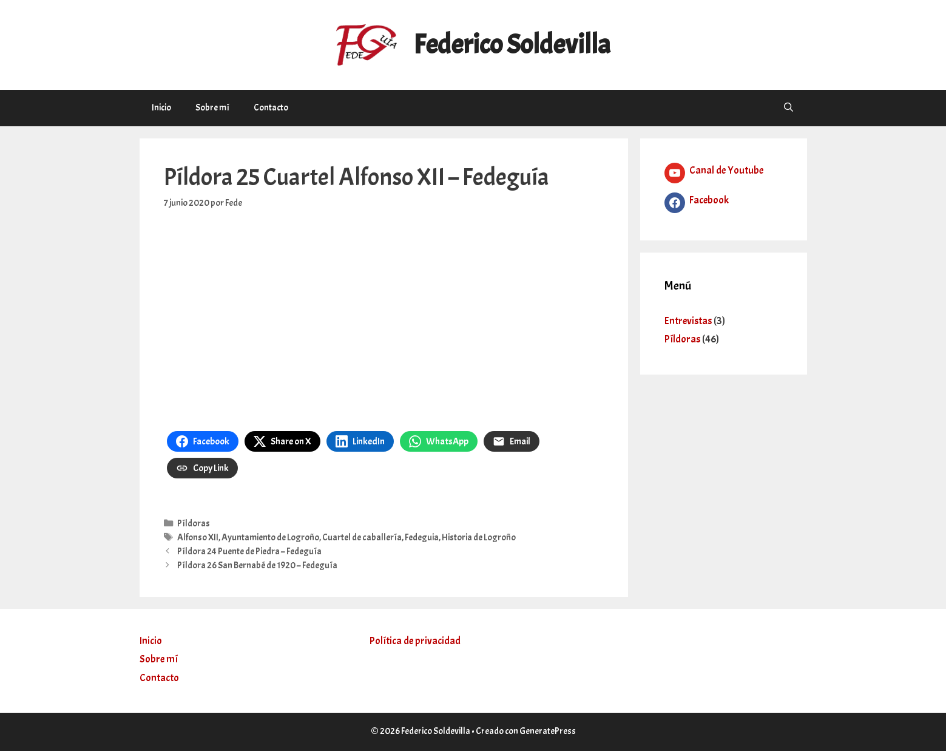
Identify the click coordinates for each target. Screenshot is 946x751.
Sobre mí (212, 108)
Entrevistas (688, 320)
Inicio (161, 108)
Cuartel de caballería (362, 537)
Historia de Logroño (479, 537)
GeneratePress (547, 731)
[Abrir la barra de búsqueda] (788, 108)
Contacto (271, 108)
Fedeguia (422, 537)
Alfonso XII (197, 537)
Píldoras (193, 523)
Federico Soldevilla (511, 44)
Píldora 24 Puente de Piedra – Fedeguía (249, 551)
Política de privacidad (415, 640)
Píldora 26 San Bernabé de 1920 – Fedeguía (257, 565)
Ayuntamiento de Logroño (270, 537)
